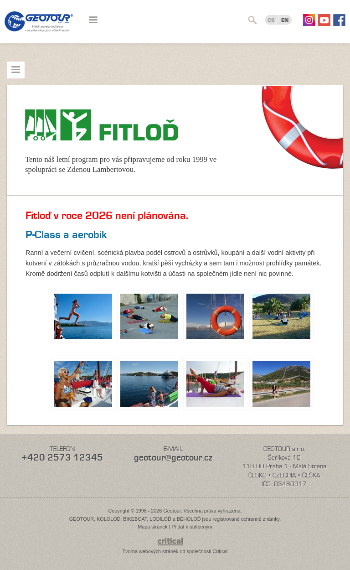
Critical (220, 551)
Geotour (39, 27)
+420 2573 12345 (62, 457)
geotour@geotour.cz (173, 457)
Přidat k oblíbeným (191, 526)
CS (271, 20)
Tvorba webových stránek (150, 551)
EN (284, 20)
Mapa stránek (152, 526)
